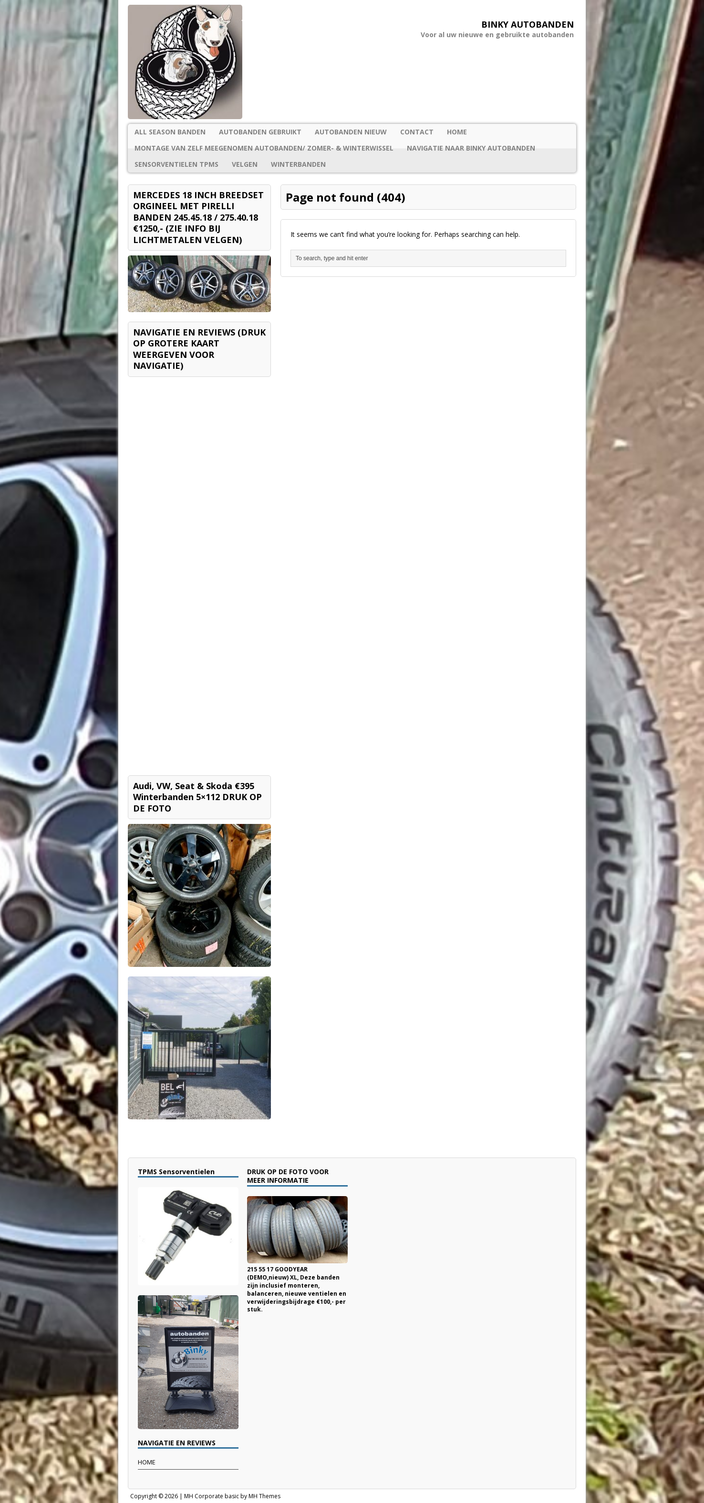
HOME (457, 131)
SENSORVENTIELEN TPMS (176, 164)
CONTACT (417, 131)
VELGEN (245, 164)
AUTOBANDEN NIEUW (351, 131)
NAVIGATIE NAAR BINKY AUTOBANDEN (471, 147)
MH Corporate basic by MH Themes (232, 1496)
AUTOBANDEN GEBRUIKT (260, 131)
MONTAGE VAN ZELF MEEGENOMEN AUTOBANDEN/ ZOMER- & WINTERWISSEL (264, 147)
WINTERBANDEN (298, 164)
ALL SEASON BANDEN (170, 131)
